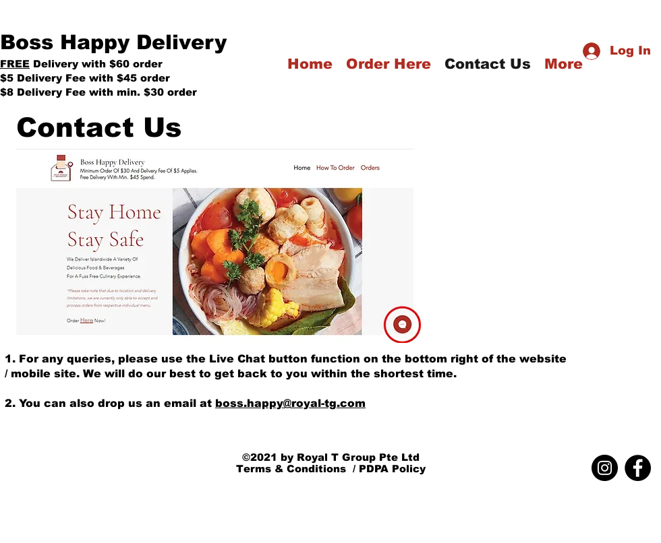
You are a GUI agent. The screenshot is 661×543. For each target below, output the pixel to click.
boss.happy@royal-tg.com (290, 403)
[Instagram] (605, 468)
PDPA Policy (392, 468)
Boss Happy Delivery (113, 42)
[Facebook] (638, 468)
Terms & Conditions (291, 468)
